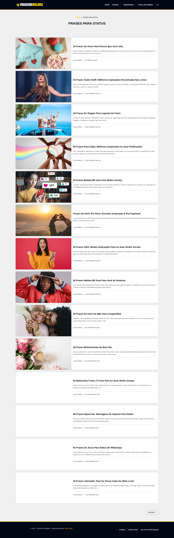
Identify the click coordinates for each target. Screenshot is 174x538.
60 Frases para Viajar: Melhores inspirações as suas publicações (107, 146)
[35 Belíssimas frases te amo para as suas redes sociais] (43, 387)
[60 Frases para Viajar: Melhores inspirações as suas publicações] (43, 153)
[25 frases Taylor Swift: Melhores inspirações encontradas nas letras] (43, 86)
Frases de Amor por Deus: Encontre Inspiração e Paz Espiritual (106, 213)
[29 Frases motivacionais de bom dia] (43, 354)
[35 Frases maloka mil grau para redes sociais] (43, 186)
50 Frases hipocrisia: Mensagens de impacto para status (103, 414)
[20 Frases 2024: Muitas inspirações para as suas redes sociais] (43, 253)
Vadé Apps (69, 528)
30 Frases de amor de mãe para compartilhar (97, 314)
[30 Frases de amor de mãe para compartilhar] (43, 320)
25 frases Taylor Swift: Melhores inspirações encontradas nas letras (109, 80)
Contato (122, 530)
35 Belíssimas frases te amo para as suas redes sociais (103, 380)
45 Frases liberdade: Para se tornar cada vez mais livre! (103, 481)
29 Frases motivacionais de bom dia (92, 347)
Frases (117, 4)
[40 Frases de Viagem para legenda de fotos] (43, 120)
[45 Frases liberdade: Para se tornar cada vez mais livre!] (43, 487)
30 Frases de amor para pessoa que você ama (98, 46)
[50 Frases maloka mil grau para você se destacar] (43, 287)
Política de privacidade (150, 530)
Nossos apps (133, 530)
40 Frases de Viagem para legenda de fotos (97, 113)
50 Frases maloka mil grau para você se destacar (99, 280)
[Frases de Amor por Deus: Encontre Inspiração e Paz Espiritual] (43, 220)
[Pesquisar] (158, 5)
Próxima (152, 512)
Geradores (130, 4)
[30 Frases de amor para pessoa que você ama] (43, 53)
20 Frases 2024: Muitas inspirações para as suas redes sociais (107, 247)
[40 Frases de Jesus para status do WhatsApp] (43, 454)
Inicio (107, 5)
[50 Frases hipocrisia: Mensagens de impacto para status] (43, 421)
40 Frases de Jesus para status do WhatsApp (97, 447)
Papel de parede (145, 5)
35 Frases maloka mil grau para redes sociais (97, 180)
